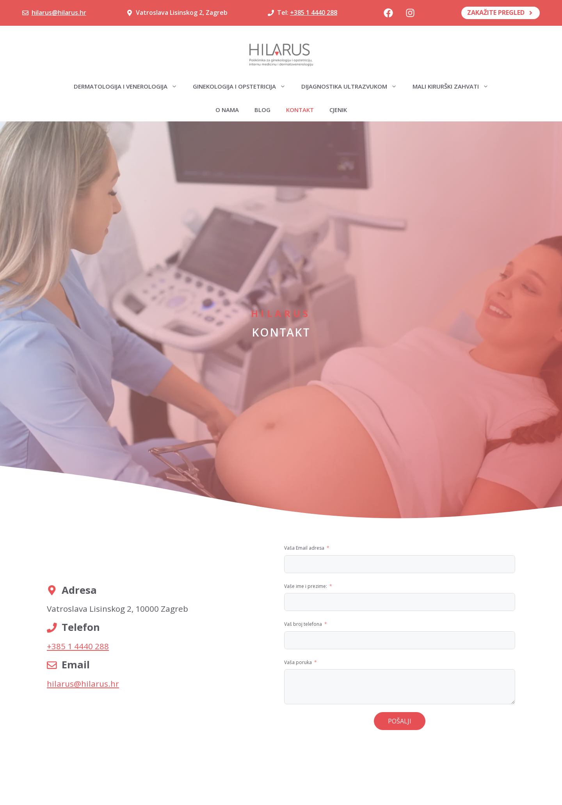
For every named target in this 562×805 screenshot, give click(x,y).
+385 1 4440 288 (313, 12)
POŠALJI (399, 721)
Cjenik (338, 110)
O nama (227, 110)
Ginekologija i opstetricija (243, 86)
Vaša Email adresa (304, 548)
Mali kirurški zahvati (454, 86)
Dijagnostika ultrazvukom (353, 86)
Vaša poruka (298, 662)
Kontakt (300, 110)
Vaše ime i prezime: (305, 586)
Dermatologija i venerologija (129, 86)
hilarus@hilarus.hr (59, 12)
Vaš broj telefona (303, 624)
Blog (262, 110)
